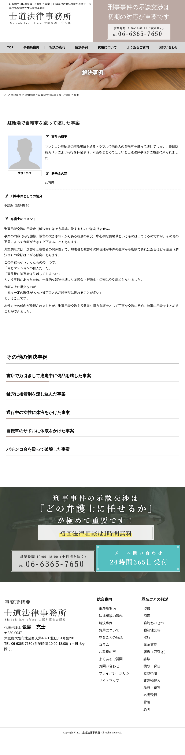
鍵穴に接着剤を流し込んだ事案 (36, 394)
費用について (107, 47)
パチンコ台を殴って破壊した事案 (38, 449)
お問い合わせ (168, 47)
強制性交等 (152, 630)
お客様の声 (107, 652)
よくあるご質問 (138, 47)
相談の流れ (57, 47)
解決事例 (81, 47)
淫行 (147, 637)
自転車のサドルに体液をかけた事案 (40, 431)
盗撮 (147, 608)
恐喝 (147, 709)
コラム (104, 644)
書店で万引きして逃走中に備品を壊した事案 (48, 375)
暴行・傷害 (152, 687)
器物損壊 (150, 673)
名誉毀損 (150, 695)
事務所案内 (31, 47)
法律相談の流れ (111, 616)
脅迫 (147, 702)
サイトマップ (109, 680)
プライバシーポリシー (116, 673)
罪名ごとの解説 (111, 637)
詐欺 (147, 659)
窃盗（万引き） (155, 652)
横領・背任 (152, 666)
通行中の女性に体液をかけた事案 (38, 412)
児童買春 (150, 644)
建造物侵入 (152, 680)
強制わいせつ (154, 623)
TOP (10, 47)
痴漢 (147, 616)
